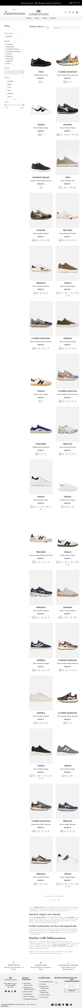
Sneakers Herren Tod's (41, 75)
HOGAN (41, 125)
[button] (65, 12)
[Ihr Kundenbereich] (73, 12)
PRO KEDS (67, 230)
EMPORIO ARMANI (40, 178)
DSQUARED (41, 444)
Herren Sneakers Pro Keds (68, 233)
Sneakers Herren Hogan (40, 394)
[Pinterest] (15, 991)
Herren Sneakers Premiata (41, 286)
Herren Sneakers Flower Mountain (67, 75)
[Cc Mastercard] (56, 1005)
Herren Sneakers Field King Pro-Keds (41, 555)
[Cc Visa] (52, 1005)
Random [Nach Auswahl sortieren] (67, 28)
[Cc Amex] (60, 1005)
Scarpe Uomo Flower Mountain (41, 824)
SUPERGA (67, 338)
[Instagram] (12, 991)
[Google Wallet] (71, 1005)
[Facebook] (6, 991)
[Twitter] (9, 991)
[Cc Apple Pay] (67, 1005)
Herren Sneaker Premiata (41, 610)
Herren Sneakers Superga (68, 341)
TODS (41, 72)
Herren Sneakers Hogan (40, 128)
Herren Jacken (55, 932)
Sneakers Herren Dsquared (41, 447)
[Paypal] (63, 1005)
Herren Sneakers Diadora (68, 128)
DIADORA (67, 125)
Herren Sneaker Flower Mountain (67, 716)
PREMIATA (41, 283)
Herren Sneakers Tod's (68, 181)
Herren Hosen (55, 931)
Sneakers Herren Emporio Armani (41, 181)
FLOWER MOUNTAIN (67, 72)
